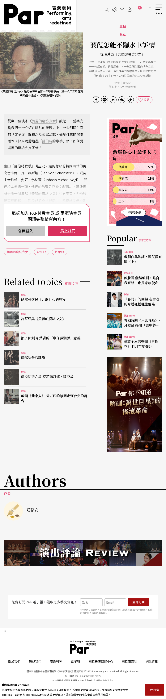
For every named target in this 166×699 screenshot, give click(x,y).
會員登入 (25, 230)
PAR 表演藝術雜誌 (83, 647)
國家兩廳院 (129, 661)
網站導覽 (152, 661)
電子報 (75, 661)
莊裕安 (127, 83)
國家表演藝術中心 (101, 661)
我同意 (154, 690)
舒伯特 (47, 140)
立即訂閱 (138, 602)
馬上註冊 (67, 230)
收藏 (146, 99)
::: (149, 6)
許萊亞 (59, 251)
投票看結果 (134, 213)
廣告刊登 (56, 661)
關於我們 (14, 661)
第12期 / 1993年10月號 (122, 87)
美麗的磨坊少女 (44, 120)
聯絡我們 (35, 661)
